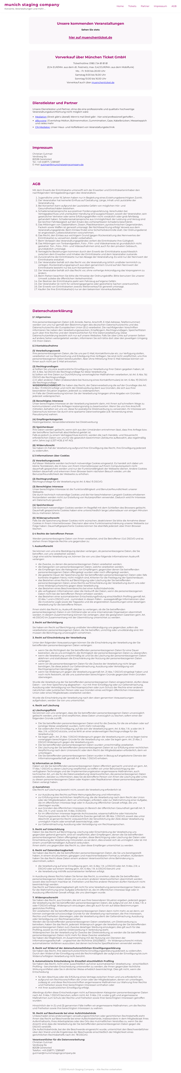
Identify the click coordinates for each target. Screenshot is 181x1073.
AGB (174, 6)
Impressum (160, 6)
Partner (145, 6)
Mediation (41, 116)
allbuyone (40, 120)
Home (120, 6)
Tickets (132, 6)
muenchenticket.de (103, 82)
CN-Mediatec (42, 127)
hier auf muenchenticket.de (90, 37)
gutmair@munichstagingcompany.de (62, 164)
